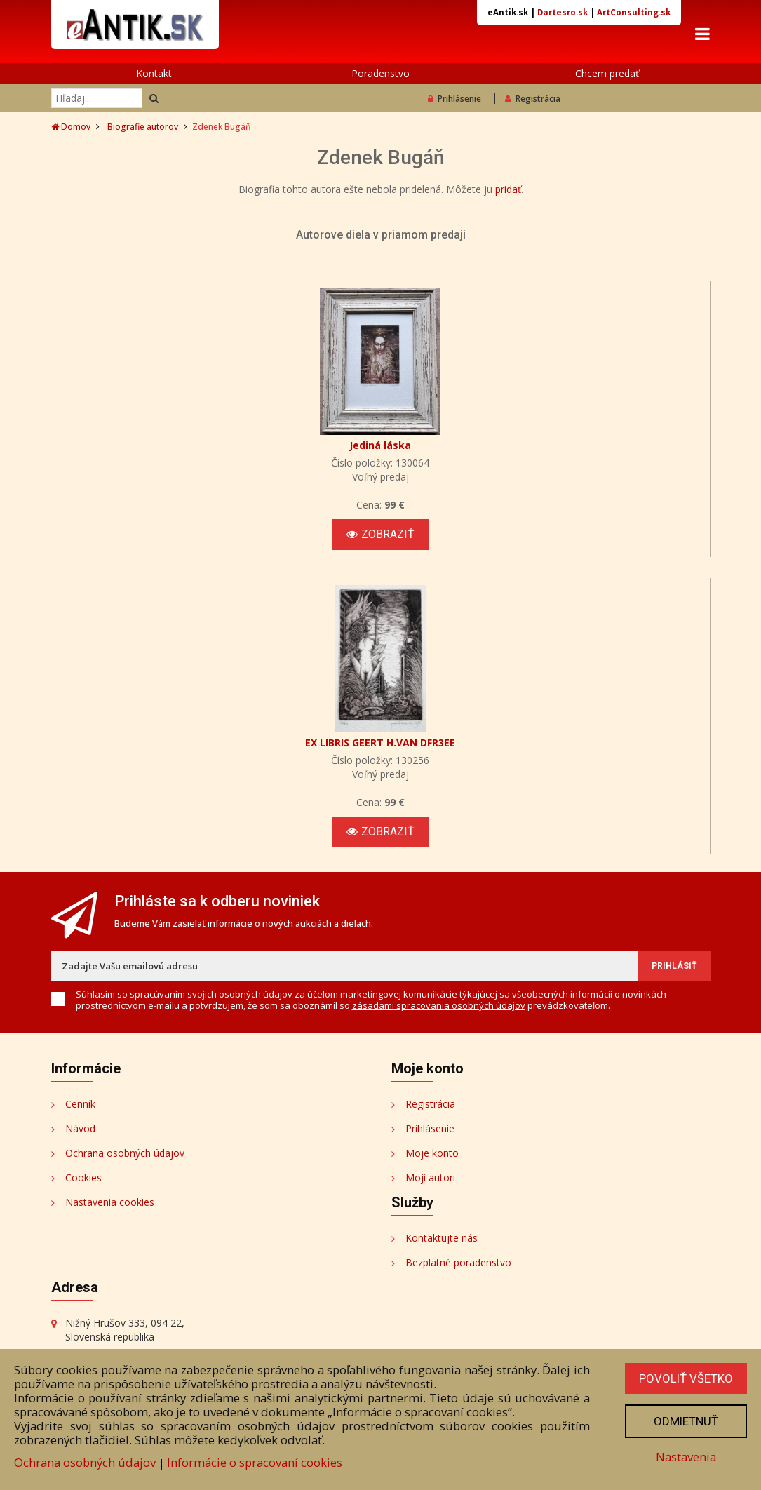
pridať (508, 189)
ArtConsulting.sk (634, 12)
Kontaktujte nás (441, 1237)
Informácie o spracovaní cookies (254, 1462)
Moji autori (430, 1177)
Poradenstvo (380, 73)
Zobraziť (380, 534)
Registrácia (532, 98)
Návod (80, 1128)
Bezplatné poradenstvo (458, 1262)
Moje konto (432, 1153)
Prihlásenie (454, 98)
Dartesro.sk (562, 12)
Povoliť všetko (686, 1378)
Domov (70, 127)
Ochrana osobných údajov (124, 1153)
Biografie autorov (142, 127)
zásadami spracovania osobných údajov (438, 1005)
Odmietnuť (686, 1421)
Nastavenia (686, 1457)
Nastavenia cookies (109, 1202)
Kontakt (154, 73)
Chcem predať (607, 73)
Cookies (83, 1177)
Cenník (80, 1103)
